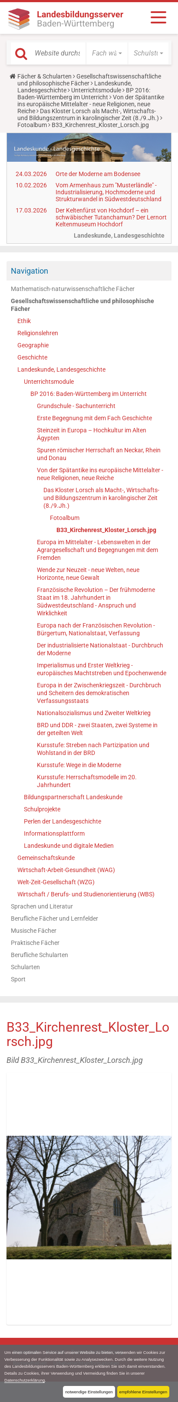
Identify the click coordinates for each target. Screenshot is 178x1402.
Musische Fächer (33, 930)
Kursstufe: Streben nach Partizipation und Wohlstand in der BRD (93, 749)
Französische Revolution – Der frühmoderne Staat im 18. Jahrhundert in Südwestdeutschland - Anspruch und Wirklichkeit (96, 601)
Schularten (25, 967)
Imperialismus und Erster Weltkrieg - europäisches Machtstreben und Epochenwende (101, 669)
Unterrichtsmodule (96, 90)
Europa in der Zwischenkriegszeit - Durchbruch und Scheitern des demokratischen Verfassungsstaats (99, 693)
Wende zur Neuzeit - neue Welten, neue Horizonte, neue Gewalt (88, 573)
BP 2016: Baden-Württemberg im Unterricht (83, 94)
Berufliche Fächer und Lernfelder (54, 918)
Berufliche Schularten (39, 954)
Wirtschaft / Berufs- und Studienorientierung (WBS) (86, 894)
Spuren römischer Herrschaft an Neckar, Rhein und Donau (99, 454)
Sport (18, 979)
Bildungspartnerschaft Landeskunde (73, 797)
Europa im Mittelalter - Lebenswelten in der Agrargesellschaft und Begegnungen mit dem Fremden (97, 550)
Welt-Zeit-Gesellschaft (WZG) (56, 882)
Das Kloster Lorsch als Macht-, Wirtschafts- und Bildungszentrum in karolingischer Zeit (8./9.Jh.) (88, 114)
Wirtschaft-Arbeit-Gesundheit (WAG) (66, 869)
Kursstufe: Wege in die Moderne (79, 764)
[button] (107, 53)
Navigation (29, 270)
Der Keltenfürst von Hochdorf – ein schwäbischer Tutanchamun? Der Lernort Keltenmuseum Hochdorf (111, 217)
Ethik (24, 320)
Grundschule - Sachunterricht (76, 405)
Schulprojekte (42, 809)
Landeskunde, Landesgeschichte (61, 369)
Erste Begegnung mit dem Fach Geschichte (94, 418)
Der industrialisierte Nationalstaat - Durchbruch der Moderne (100, 649)
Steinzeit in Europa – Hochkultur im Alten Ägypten (91, 434)
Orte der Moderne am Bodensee (98, 173)
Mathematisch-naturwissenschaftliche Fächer (73, 288)
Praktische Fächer (35, 942)
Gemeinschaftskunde (46, 857)
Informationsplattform (54, 833)
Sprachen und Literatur (42, 906)
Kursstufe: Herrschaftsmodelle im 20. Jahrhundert (87, 781)
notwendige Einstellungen (88, 1391)
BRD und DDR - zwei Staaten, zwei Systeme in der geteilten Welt (97, 729)
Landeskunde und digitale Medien (69, 845)
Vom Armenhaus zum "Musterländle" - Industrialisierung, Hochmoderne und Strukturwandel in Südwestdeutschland (109, 192)
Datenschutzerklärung (24, 1380)
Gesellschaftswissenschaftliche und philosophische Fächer (89, 80)
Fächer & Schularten (44, 76)
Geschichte (32, 357)
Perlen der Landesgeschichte (62, 821)
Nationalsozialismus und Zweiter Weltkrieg (94, 712)
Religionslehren (37, 333)
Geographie (33, 345)
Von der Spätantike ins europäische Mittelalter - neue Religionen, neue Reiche (90, 104)
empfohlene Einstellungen (143, 1391)
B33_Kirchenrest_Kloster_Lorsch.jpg (106, 529)
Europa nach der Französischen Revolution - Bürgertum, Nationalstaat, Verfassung (96, 629)
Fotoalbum (32, 124)
